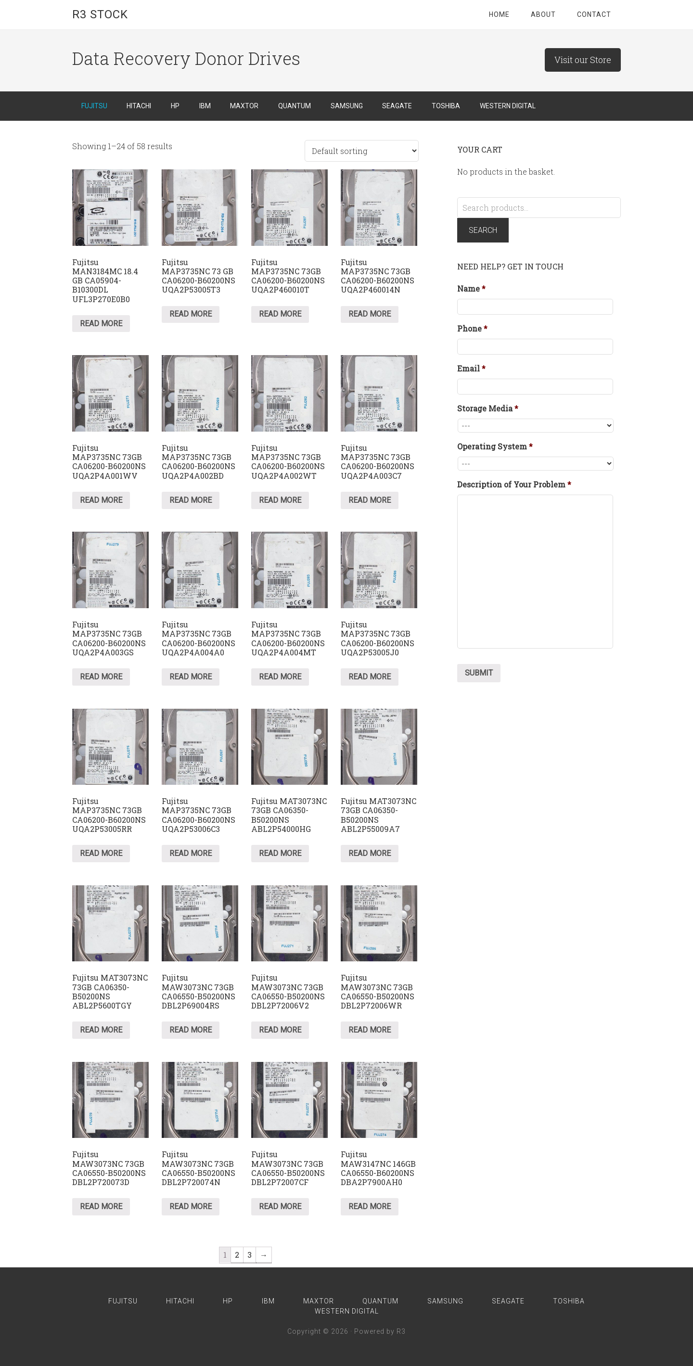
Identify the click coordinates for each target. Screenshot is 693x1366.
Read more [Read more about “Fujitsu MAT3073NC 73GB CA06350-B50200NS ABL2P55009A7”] (369, 853)
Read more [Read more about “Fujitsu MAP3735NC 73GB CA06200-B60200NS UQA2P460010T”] (280, 314)
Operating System (495, 446)
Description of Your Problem (514, 484)
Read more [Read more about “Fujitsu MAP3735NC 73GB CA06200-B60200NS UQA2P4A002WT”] (280, 500)
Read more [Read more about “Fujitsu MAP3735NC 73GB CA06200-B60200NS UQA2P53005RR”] (101, 853)
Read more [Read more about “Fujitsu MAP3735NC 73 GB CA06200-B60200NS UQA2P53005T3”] (190, 314)
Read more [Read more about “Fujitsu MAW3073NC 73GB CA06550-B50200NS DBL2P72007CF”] (280, 1206)
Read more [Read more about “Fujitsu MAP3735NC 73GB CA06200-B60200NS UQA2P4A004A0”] (190, 676)
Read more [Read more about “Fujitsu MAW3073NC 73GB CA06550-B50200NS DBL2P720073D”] (101, 1206)
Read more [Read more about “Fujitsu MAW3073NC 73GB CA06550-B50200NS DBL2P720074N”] (190, 1206)
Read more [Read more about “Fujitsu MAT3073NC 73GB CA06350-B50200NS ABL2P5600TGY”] (101, 1029)
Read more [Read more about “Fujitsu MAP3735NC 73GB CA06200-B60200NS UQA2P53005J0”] (369, 676)
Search (483, 230)
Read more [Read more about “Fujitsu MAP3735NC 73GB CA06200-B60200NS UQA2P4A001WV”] (101, 500)
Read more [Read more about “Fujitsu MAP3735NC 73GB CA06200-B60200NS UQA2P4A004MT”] (280, 676)
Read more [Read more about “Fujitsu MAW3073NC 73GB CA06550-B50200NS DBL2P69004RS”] (190, 1029)
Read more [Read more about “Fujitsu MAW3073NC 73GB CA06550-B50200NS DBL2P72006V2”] (280, 1029)
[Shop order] (362, 151)
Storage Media (487, 408)
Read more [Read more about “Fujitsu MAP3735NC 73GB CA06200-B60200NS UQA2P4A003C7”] (369, 500)
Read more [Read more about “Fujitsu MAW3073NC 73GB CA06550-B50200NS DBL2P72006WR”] (369, 1029)
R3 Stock (100, 14)
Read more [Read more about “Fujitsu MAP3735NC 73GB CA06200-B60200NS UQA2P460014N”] (369, 314)
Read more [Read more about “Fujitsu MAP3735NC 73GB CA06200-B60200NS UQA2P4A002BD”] (190, 500)
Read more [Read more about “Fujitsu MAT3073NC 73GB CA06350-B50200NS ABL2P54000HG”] (280, 853)
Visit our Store (582, 59)
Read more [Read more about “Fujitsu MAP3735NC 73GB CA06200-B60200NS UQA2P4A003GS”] (101, 676)
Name (471, 289)
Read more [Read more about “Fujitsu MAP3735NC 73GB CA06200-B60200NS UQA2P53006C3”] (190, 853)
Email (471, 368)
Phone (472, 328)
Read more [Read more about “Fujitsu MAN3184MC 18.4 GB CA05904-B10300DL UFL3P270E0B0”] (101, 323)
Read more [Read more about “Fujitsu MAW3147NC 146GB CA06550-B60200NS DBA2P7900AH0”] (369, 1206)
